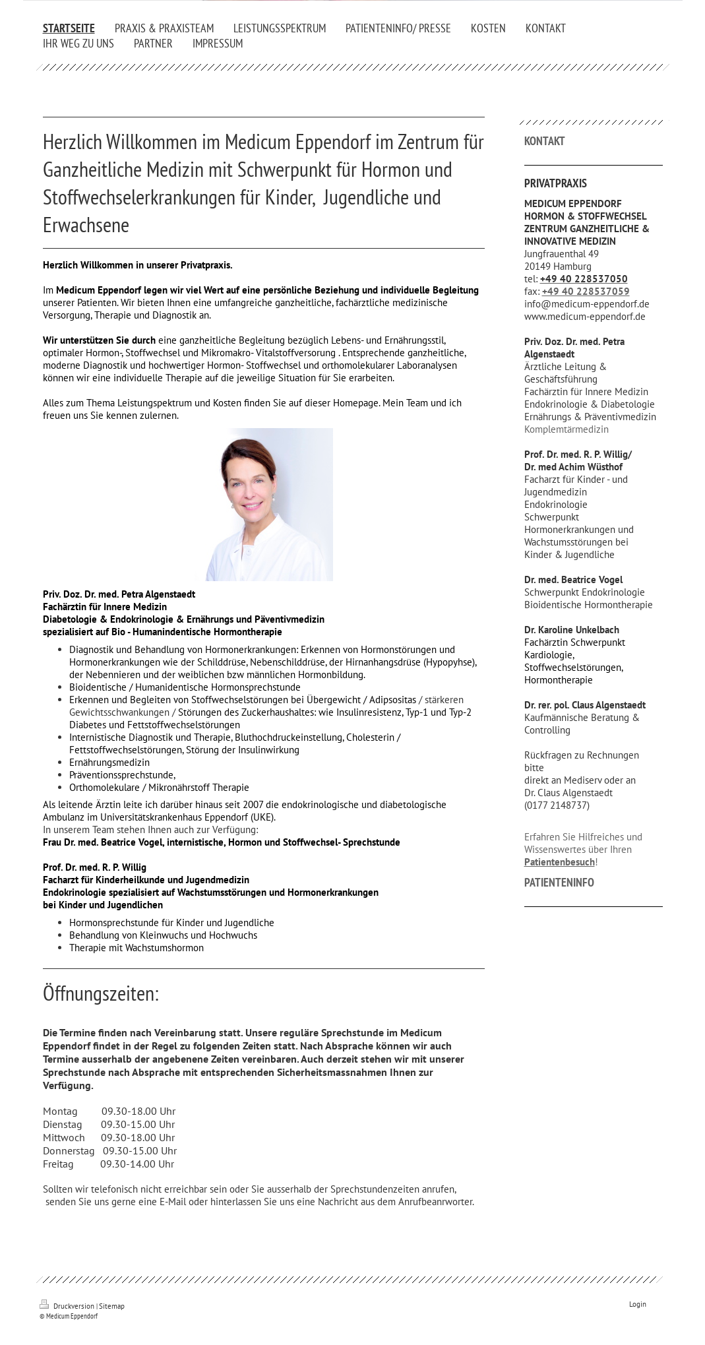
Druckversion (68, 1306)
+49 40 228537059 (586, 291)
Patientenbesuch (559, 862)
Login (637, 1304)
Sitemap (112, 1306)
